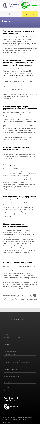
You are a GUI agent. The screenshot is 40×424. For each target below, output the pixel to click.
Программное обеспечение (12, 337)
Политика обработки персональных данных (17, 417)
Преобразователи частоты (12, 377)
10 (13, 299)
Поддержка (7, 382)
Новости (6, 390)
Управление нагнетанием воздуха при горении (17, 362)
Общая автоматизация (10, 357)
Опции (6, 334)
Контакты (6, 388)
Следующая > (31, 299)
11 (17, 299)
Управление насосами (10, 349)
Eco (5, 329)
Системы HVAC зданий (10, 351)
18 (23, 299)
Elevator (6, 332)
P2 (4, 326)
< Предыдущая (9, 295)
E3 (4, 323)
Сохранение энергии (10, 385)
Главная (6, 374)
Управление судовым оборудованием (15, 360)
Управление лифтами (10, 354)
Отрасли (6, 379)
